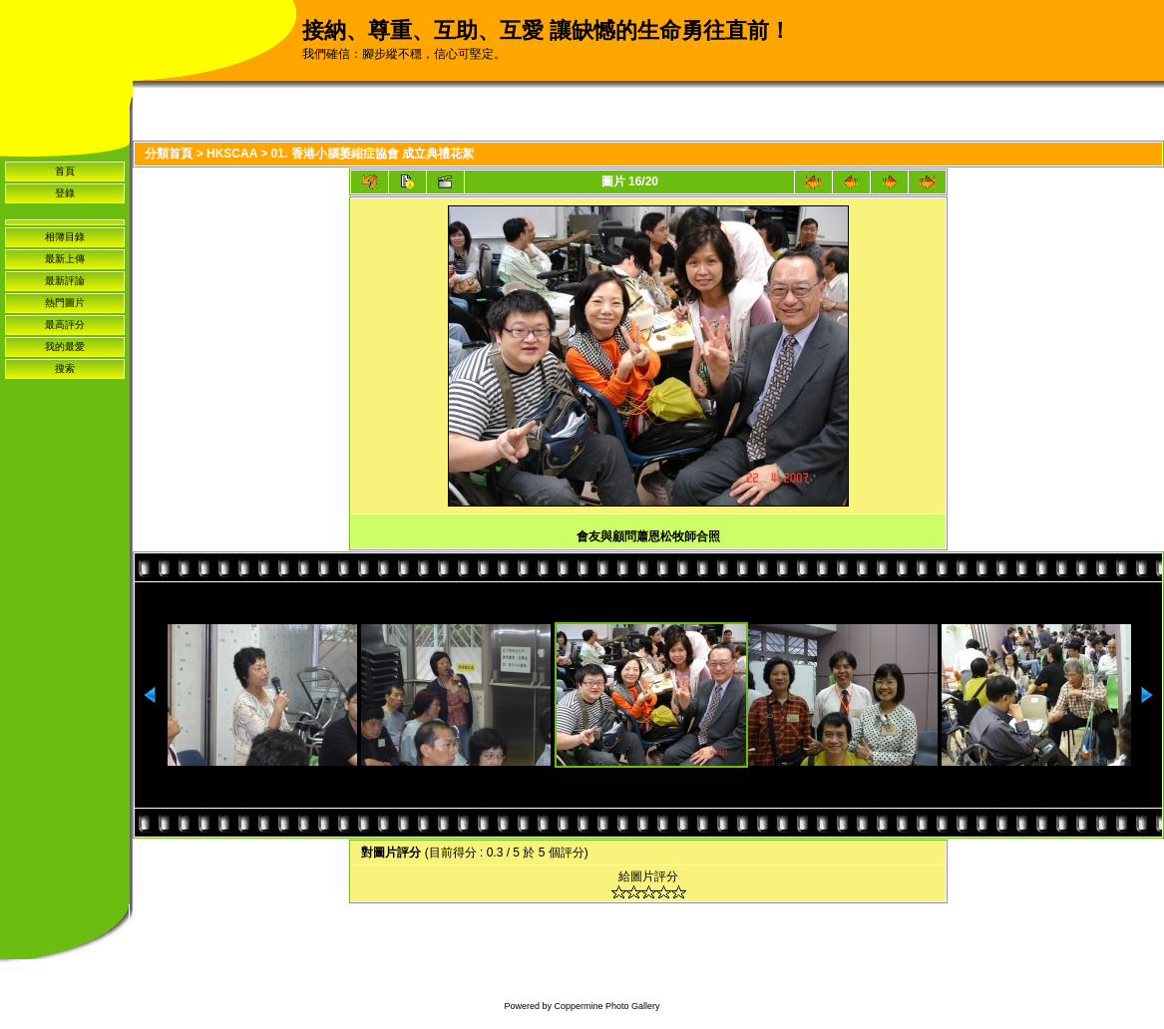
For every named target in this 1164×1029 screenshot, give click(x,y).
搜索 (65, 368)
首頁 (65, 171)
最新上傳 (65, 258)
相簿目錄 (65, 236)
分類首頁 (169, 154)
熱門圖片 (65, 302)
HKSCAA (231, 154)
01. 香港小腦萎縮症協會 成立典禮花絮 (372, 154)
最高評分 (65, 324)
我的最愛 (65, 346)
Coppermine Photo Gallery (606, 1006)
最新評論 (65, 280)
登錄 (65, 192)
